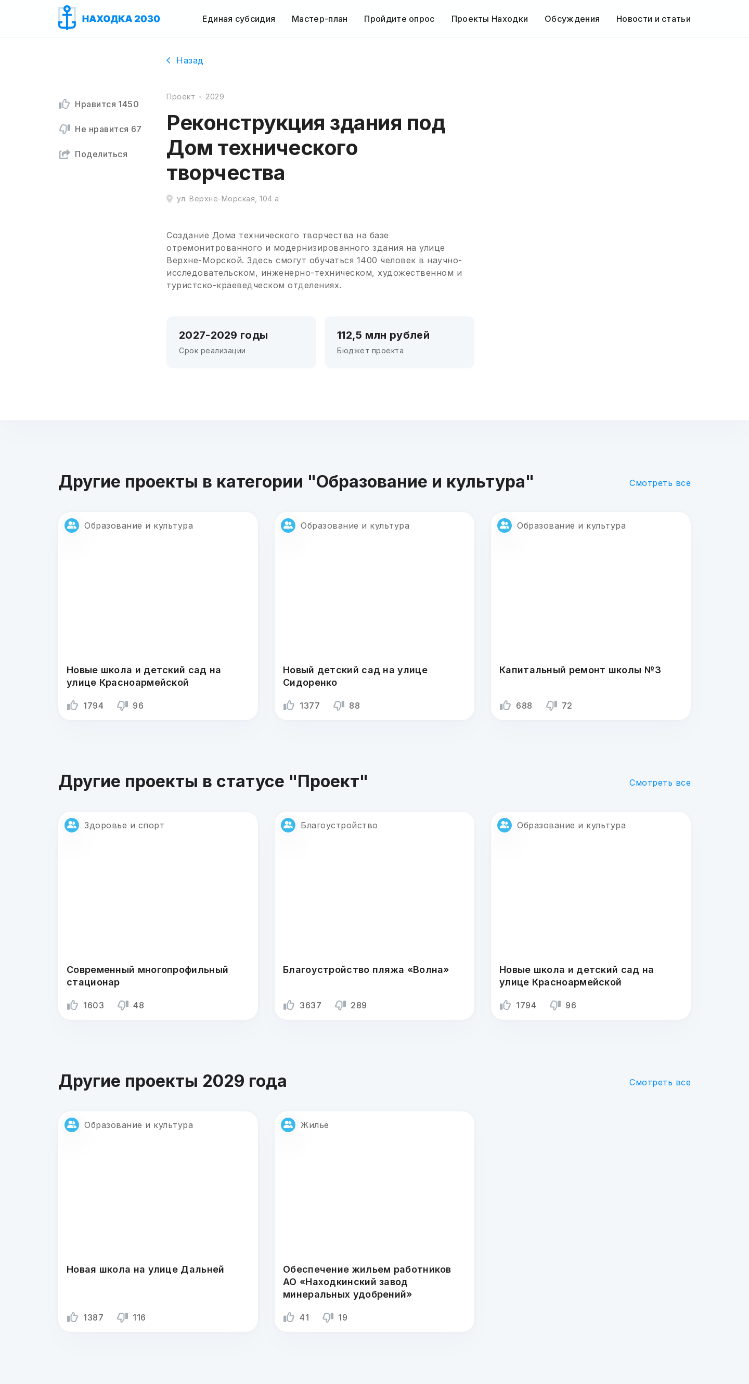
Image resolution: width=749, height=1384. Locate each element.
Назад (185, 60)
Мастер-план (319, 19)
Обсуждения (572, 19)
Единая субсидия (239, 19)
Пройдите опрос (399, 19)
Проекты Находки (489, 19)
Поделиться (92, 154)
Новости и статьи (653, 19)
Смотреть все (660, 483)
